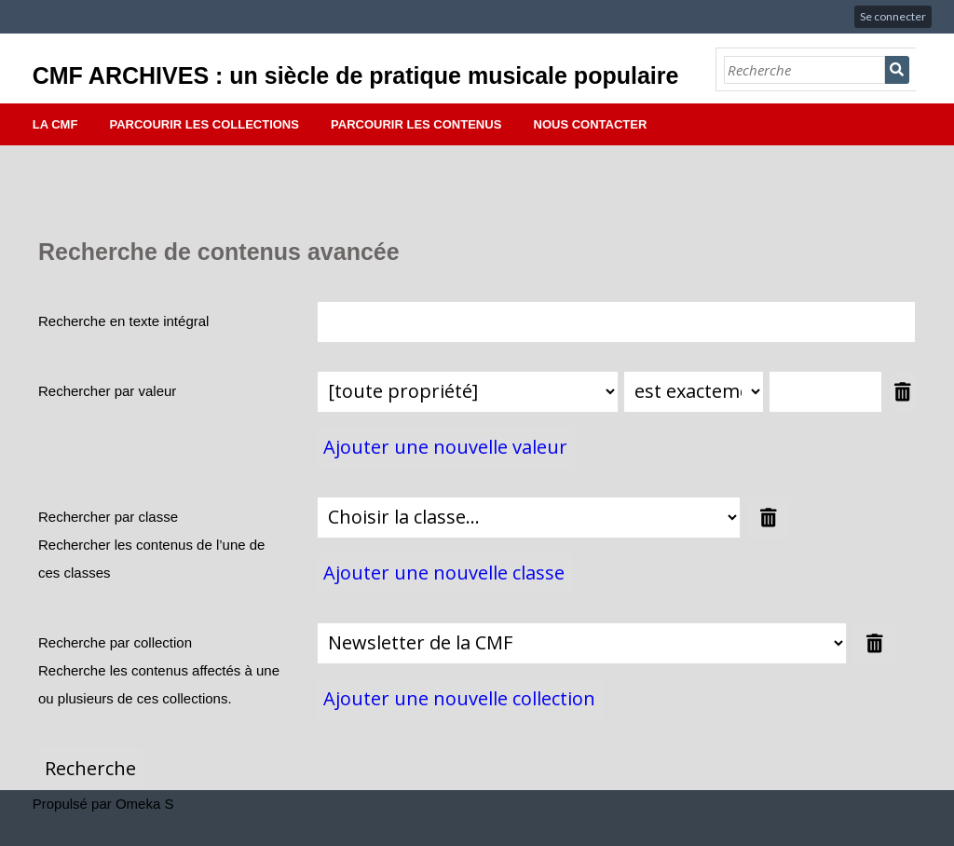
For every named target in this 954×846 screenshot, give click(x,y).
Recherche (897, 70)
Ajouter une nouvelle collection (459, 698)
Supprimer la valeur (903, 392)
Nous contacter (590, 124)
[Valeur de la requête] (825, 392)
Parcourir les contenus (416, 124)
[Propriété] (468, 392)
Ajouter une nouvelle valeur (445, 446)
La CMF (55, 124)
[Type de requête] (693, 392)
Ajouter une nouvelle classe (444, 572)
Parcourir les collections (204, 124)
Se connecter (893, 16)
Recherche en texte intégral (123, 321)
